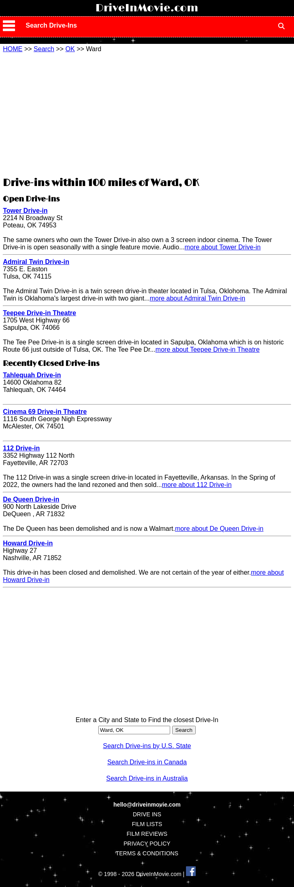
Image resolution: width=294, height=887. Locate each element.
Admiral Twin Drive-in (36, 261)
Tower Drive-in (25, 210)
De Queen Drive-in (31, 499)
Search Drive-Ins (51, 25)
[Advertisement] (147, 114)
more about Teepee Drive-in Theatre (207, 349)
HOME (12, 48)
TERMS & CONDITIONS (147, 853)
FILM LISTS (147, 824)
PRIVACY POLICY (146, 843)
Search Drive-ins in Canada (147, 762)
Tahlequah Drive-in (32, 375)
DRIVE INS (147, 814)
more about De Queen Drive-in (219, 528)
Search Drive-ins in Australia (147, 778)
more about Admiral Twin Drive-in (197, 298)
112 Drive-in (21, 448)
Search (44, 48)
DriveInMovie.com (146, 8)
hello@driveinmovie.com (146, 804)
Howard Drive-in (28, 543)
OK (70, 48)
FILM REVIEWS (147, 834)
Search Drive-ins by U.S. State (147, 745)
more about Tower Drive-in (223, 247)
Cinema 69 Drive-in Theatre (44, 411)
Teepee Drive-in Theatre (39, 312)
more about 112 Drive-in (197, 484)
